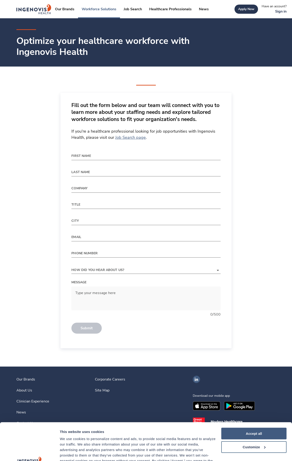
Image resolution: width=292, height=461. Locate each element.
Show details (70, 452)
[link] (33, 9)
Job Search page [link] (130, 137)
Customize (254, 410)
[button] (145, 270)
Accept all (254, 396)
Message (78, 282)
